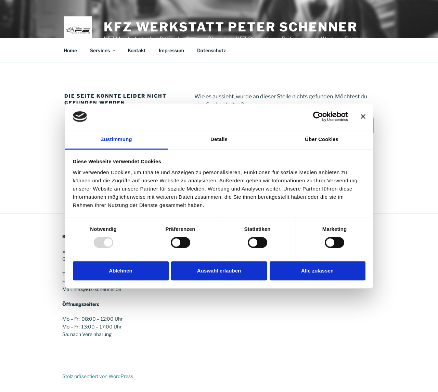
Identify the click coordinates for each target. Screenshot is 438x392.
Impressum (171, 50)
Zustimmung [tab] (116, 139)
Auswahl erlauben (219, 271)
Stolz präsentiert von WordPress (97, 376)
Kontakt (137, 50)
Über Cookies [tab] (321, 139)
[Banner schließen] (363, 116)
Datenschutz (211, 50)
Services (103, 50)
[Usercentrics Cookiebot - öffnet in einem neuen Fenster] (318, 117)
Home (70, 50)
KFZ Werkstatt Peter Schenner (231, 26)
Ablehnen (120, 271)
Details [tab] (219, 139)
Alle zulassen (317, 271)
